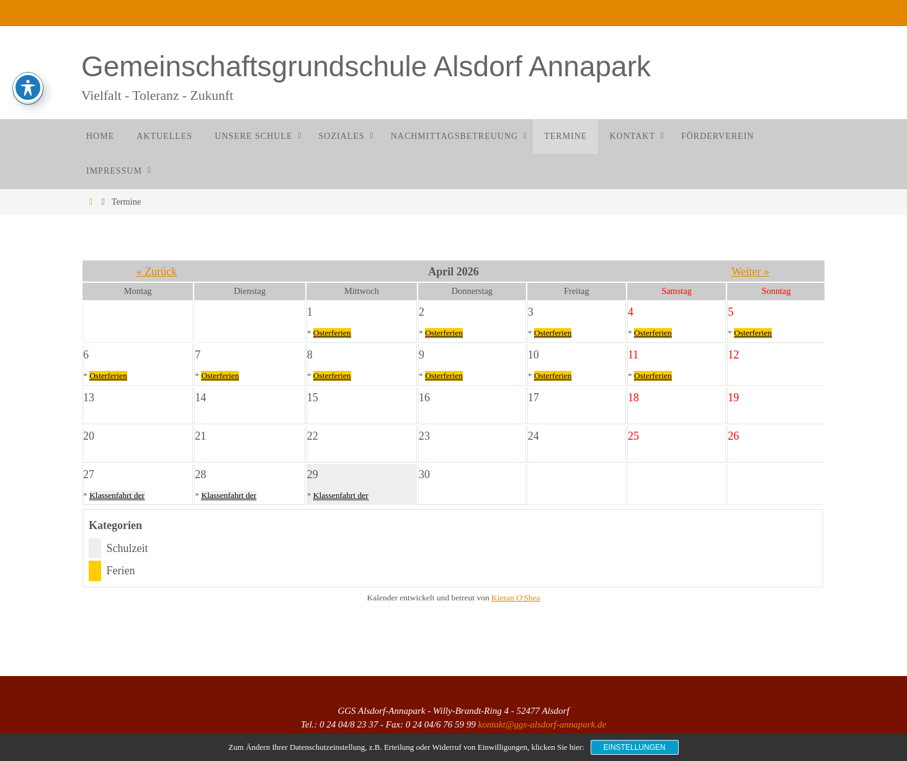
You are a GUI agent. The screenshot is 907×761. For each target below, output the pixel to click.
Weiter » (750, 271)
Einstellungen (635, 747)
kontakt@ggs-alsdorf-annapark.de (542, 724)
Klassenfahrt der (117, 495)
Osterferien (332, 332)
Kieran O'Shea (515, 597)
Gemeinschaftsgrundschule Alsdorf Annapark (366, 66)
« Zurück (156, 271)
